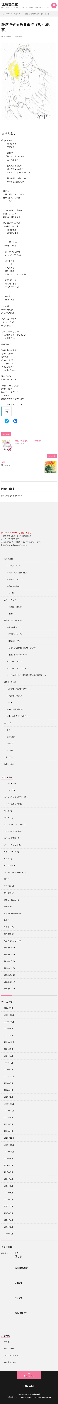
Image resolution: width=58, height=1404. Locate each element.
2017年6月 (8, 1186)
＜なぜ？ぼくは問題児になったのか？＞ (22, 648)
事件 (8, 730)
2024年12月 (9, 1042)
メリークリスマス (11, 845)
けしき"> (7, 1258)
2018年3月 (8, 1165)
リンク (6, 859)
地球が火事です (21, 1313)
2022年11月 (9, 1110)
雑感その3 (8, 947)
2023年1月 (8, 1097)
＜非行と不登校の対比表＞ (17, 655)
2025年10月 (9, 1022)
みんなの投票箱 (10, 838)
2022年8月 (8, 1117)
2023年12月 (9, 1076)
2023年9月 (8, 1083)
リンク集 (10, 593)
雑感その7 (8, 975)
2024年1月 (8, 1069)
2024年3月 (8, 1063)
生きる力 (7, 927)
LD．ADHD (8, 783)
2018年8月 (8, 1158)
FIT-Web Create (24, 1397)
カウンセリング (10, 600)
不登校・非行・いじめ (13, 620)
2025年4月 (8, 1035)
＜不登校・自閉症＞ (15, 607)
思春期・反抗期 (10, 682)
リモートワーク (10, 852)
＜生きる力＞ (12, 627)
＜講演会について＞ (15, 579)
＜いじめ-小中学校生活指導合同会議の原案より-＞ (27, 675)
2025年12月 (9, 1015)
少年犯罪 (10, 743)
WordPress (46, 1397)
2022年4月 (8, 1131)
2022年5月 (8, 1124)
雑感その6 (18, 36)
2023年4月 (8, 1090)
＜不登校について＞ (15, 634)
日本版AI (18, 1283)
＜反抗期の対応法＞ (15, 696)
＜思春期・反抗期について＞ (18, 689)
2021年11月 (9, 1145)
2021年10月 (9, 1151)
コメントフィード (11, 1355)
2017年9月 (8, 1172)
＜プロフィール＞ (14, 566)
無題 (3, 462)
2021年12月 (9, 1138)
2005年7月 (8, 1234)
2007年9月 (8, 1206)
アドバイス (8, 757)
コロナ (6, 818)
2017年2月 (8, 1199)
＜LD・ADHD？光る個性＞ (17, 716)
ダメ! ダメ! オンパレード (14, 824)
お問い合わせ (9, 764)
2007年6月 (8, 1227)
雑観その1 (8, 982)
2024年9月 (8, 1049)
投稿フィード (9, 1348)
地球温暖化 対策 (21, 1268)
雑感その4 (8, 954)
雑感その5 (8, 961)
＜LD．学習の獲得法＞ (16, 709)
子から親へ (11, 737)
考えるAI (18, 1298)
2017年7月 (8, 1179)
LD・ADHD (8, 702)
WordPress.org (10, 1362)
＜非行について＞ (14, 641)
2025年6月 (8, 1028)
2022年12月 (9, 1104)
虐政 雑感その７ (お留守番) (28, 440)
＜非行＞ (10, 613)
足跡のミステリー (11, 941)
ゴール (6, 811)
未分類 (6, 906)
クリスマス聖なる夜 (12, 804)
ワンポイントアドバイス (13, 872)
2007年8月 (8, 1213)
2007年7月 (8, 1220)
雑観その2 (8, 988)
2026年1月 (8, 1008)
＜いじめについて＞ (15, 661)
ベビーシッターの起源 (13, 831)
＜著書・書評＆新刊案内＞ (17, 572)
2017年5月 (8, 1193)
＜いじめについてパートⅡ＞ (18, 668)
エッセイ (7, 723)
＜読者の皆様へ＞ (14, 586)
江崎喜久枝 (9, 4)
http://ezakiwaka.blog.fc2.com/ (14, 545)
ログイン (7, 1342)
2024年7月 (8, 1056)
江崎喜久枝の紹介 (11, 913)
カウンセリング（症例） (13, 797)
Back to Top (29, 1376)
